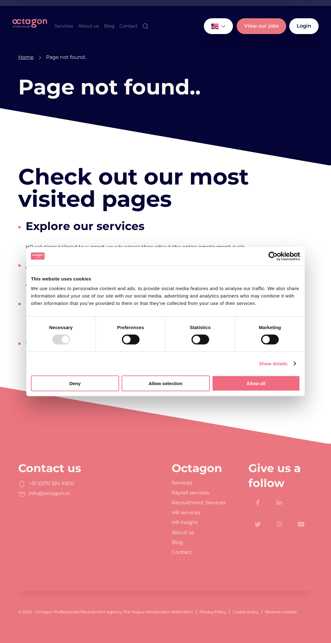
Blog (109, 26)
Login (304, 26)
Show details (273, 363)
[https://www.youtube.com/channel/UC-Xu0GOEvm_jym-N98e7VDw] (301, 524)
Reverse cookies (281, 611)
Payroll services (190, 492)
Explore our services (85, 226)
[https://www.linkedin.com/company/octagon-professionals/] (279, 502)
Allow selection (165, 383)
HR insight (185, 522)
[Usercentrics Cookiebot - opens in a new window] (273, 256)
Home (26, 57)
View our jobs (261, 26)
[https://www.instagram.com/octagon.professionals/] (279, 524)
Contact (128, 26)
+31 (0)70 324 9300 (46, 483)
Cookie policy (246, 611)
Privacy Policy (213, 611)
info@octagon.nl (44, 493)
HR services (186, 512)
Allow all (256, 383)
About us (88, 26)
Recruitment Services (199, 502)
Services (63, 26)
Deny (75, 383)
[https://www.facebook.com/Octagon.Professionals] (257, 502)
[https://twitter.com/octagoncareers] (257, 524)
